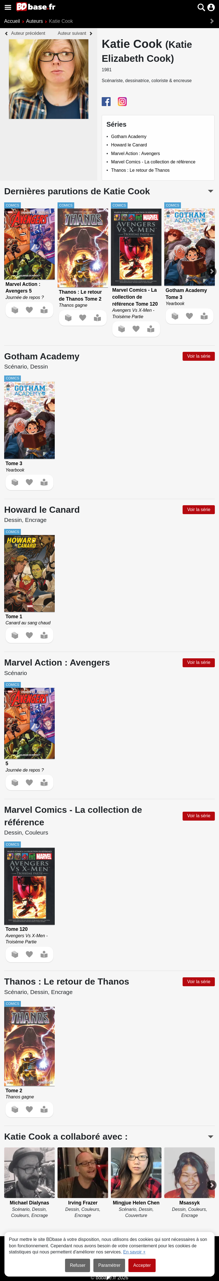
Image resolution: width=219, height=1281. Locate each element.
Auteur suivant (72, 33)
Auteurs (34, 21)
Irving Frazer (83, 1203)
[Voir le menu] (8, 7)
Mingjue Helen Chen (136, 1203)
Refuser (77, 1265)
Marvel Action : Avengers (135, 153)
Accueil (12, 21)
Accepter (142, 1265)
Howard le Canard (129, 145)
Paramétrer (109, 1265)
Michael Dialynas (29, 1203)
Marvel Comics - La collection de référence (153, 161)
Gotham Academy (128, 136)
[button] (201, 7)
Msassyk (189, 1203)
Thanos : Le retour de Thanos (140, 170)
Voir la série (198, 356)
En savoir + (134, 1252)
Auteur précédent (28, 33)
